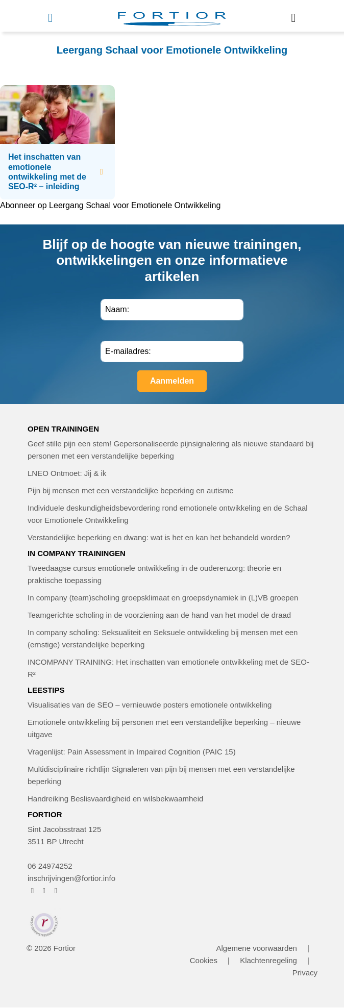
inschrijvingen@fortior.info (71, 878)
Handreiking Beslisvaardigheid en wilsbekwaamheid (115, 798)
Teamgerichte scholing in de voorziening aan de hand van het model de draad (159, 615)
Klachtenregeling (268, 960)
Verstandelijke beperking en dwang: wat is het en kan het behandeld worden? (159, 537)
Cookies (203, 960)
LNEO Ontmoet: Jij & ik (67, 473)
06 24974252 (50, 866)
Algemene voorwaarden (256, 948)
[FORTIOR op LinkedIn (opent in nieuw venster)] (56, 890)
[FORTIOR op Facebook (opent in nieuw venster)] (32, 890)
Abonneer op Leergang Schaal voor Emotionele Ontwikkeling (110, 205)
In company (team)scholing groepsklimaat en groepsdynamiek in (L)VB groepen (163, 597)
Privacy (304, 972)
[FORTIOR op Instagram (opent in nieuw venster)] (44, 890)
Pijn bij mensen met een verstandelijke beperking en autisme (131, 490)
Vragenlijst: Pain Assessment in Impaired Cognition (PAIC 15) (132, 751)
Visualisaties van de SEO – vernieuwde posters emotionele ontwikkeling (150, 704)
